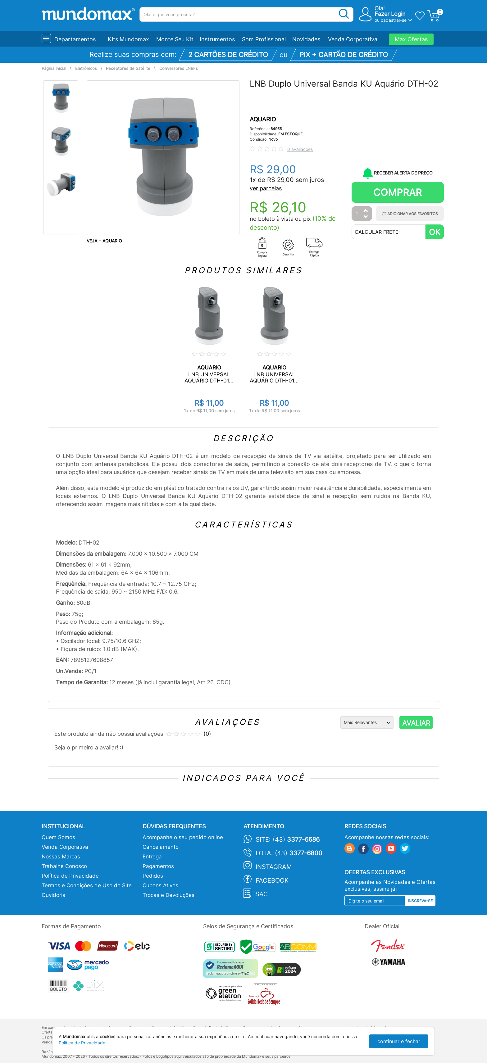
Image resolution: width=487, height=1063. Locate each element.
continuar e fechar (398, 1041)
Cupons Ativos (160, 885)
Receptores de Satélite (128, 68)
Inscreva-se (420, 900)
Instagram (274, 867)
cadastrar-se (394, 20)
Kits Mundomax (128, 39)
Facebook (272, 880)
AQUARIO (263, 119)
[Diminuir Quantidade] (366, 217)
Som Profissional (264, 39)
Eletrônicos (86, 68)
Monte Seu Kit (174, 39)
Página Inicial (54, 68)
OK (434, 232)
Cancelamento (161, 847)
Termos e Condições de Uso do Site (87, 885)
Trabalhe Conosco (64, 866)
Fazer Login (390, 14)
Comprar (397, 192)
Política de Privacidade (70, 876)
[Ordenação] (367, 722)
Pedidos (153, 876)
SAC (261, 894)
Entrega (152, 856)
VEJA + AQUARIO (104, 240)
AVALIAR (416, 723)
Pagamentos (158, 866)
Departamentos (75, 39)
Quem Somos (58, 837)
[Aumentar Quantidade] (366, 211)
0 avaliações (300, 149)
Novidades (306, 39)
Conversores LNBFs (178, 68)
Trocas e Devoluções (168, 895)
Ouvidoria (54, 895)
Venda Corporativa (352, 39)
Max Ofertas (411, 39)
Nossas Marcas (61, 856)
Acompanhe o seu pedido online (183, 837)
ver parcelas (266, 188)
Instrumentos (217, 39)
